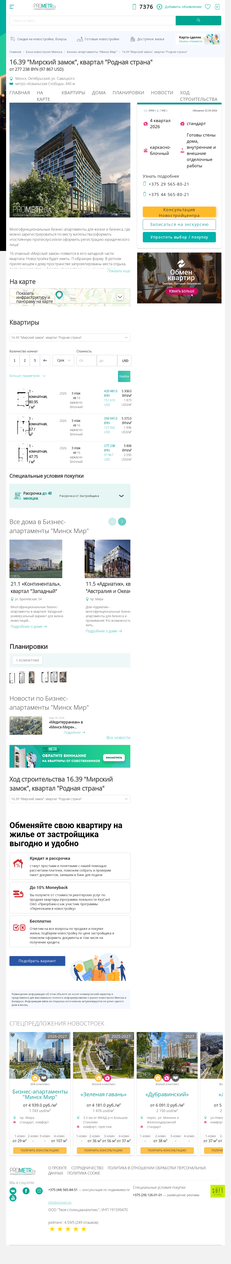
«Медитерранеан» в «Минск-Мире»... (66, 725)
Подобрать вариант (37, 963)
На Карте (43, 96)
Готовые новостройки (102, 39)
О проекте (57, 1167)
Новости (162, 93)
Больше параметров (24, 375)
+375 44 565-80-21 (166, 194)
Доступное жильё (150, 39)
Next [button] (122, 521)
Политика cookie (83, 1173)
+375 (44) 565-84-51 (88, 1190)
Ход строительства (198, 96)
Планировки (128, 93)
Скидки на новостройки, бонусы (42, 39)
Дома (99, 93)
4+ (45, 360)
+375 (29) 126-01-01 (166, 1195)
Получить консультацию (40, 1150)
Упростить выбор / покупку (179, 237)
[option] (44, 584)
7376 (146, 6)
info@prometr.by (60, 1202)
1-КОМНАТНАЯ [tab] (27, 660)
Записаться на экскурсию (179, 224)
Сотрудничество (87, 1167)
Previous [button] (112, 521)
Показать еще (118, 270)
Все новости (118, 737)
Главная (19, 93)
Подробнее (74, 732)
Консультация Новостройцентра (179, 212)
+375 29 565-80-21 (166, 184)
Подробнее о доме (29, 626)
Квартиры (73, 93)
